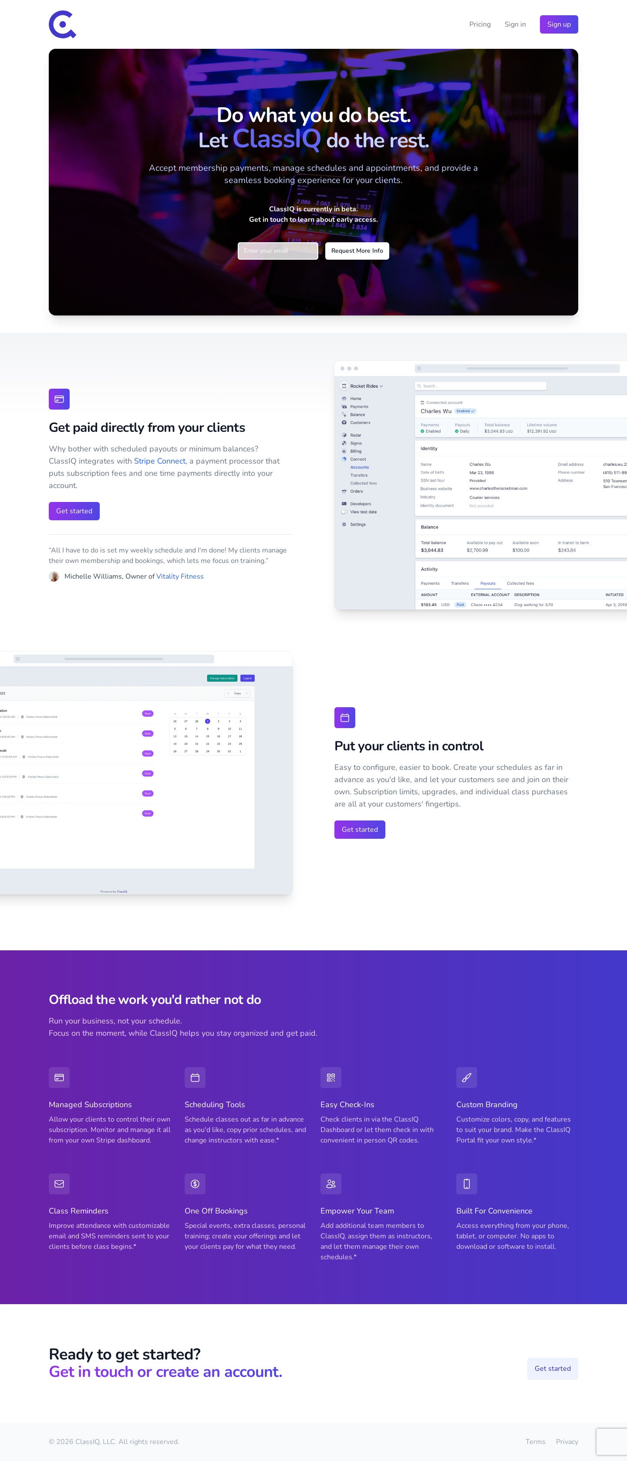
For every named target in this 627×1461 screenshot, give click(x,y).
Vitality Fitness (180, 576)
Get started (74, 511)
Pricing (480, 24)
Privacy (567, 1442)
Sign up (559, 24)
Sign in (515, 24)
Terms (536, 1442)
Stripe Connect (159, 461)
